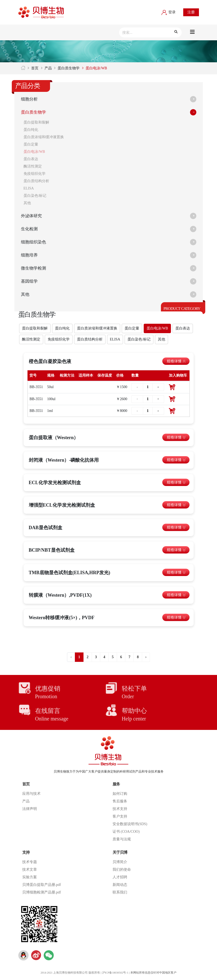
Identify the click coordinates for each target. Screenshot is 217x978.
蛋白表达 (31, 159)
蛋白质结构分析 (36, 181)
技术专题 (29, 862)
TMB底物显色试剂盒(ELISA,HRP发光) (69, 572)
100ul (51, 399)
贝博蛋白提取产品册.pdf (41, 885)
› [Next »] (146, 657)
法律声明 (29, 809)
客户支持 (120, 816)
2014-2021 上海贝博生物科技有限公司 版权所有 (69, 972)
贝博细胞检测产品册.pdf (41, 892)
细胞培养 (30, 255)
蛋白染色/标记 (35, 196)
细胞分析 (30, 99)
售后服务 (120, 801)
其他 (27, 203)
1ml (50, 411)
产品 (48, 68)
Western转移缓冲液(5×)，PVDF (61, 617)
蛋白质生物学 (69, 68)
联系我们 (120, 892)
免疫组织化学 (35, 174)
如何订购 (120, 794)
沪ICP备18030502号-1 (115, 972)
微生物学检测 (35, 268)
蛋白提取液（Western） (54, 437)
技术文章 (29, 869)
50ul (50, 387)
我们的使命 (122, 869)
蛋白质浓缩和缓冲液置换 (44, 137)
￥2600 (121, 399)
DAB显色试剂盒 (45, 527)
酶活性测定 (33, 166)
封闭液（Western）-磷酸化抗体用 (64, 460)
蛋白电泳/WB (34, 152)
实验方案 (29, 877)
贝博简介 (120, 862)
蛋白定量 (31, 144)
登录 (169, 12)
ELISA (29, 188)
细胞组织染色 (35, 242)
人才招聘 (120, 877)
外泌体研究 (32, 216)
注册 (191, 12)
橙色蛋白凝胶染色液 (50, 361)
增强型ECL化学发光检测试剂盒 (62, 505)
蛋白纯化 (31, 130)
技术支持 (120, 809)
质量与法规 (122, 839)
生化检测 (30, 229)
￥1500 (121, 387)
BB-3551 (36, 387)
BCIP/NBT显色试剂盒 (52, 550)
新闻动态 (120, 885)
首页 (34, 68)
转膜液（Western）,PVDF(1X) (60, 595)
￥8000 (121, 411)
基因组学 (30, 281)
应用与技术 (31, 794)
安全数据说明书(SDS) (130, 824)
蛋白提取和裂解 (36, 122)
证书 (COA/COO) (126, 832)
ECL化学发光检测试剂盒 (55, 482)
